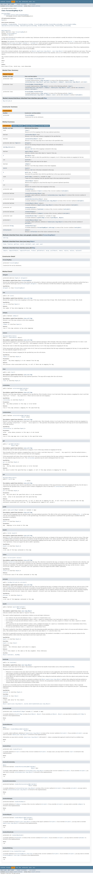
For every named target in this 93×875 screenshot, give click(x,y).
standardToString (30, 225)
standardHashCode (30, 207)
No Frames (24, 4)
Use (17, 1)
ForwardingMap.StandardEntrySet (34, 78)
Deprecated (25, 1)
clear (26, 130)
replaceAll (78, 250)
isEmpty (27, 164)
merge (47, 250)
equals (27, 151)
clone (4, 244)
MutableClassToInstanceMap (46, 25)
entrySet (27, 147)
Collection (6, 230)
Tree (20, 1)
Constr (15, 6)
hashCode (27, 159)
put (26, 172)
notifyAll (28, 244)
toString (5, 237)
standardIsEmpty (30, 211)
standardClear (29, 189)
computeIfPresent (25, 250)
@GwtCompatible (6, 30)
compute (5, 250)
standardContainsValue (31, 199)
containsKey (28, 134)
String (11, 225)
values (27, 230)
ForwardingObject (12, 33)
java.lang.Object (6, 13)
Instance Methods (17, 125)
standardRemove (29, 220)
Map (2, 20)
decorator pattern (10, 39)
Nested (7, 6)
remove (27, 180)
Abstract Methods (30, 125)
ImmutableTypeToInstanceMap (28, 25)
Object (35, 134)
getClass (16, 244)
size (26, 185)
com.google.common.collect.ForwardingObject (16, 14)
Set (4, 147)
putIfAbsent (53, 250)
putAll (27, 176)
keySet (27, 168)
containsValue (29, 138)
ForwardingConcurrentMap (25, 24)
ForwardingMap (20, 32)
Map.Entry (6, 101)
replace (66, 250)
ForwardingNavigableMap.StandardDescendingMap (48, 24)
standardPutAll (29, 215)
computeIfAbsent (13, 250)
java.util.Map (28, 298)
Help (34, 1)
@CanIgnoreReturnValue (9, 336)
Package (8, 1)
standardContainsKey (31, 193)
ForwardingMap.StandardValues (34, 91)
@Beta (4, 727)
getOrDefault (41, 250)
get (26, 155)
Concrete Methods (43, 125)
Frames (18, 4)
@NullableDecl (24, 388)
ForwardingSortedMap (70, 24)
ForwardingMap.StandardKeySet (34, 84)
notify (22, 244)
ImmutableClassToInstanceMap (10, 25)
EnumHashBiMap (13, 24)
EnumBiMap (4, 24)
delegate (27, 143)
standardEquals (29, 203)
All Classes (33, 4)
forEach (33, 250)
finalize (10, 244)
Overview (2, 1)
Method (20, 6)
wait (33, 244)
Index (30, 1)
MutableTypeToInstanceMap (63, 25)
